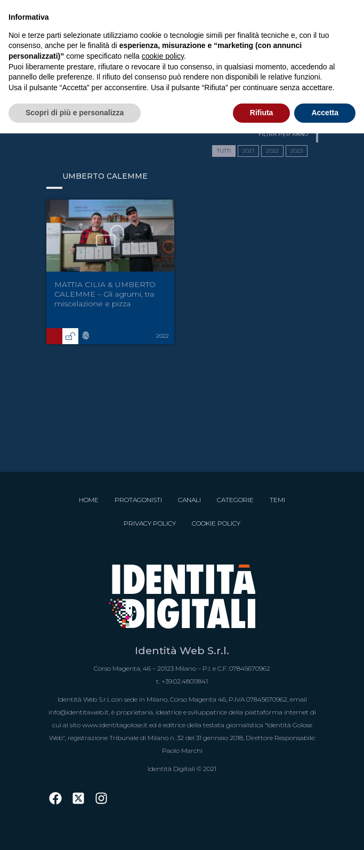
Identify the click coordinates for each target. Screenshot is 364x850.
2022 (272, 150)
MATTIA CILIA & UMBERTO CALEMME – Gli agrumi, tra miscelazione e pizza (105, 294)
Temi (277, 500)
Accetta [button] (324, 112)
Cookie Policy (216, 523)
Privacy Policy (150, 523)
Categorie (235, 500)
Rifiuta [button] (261, 112)
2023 (296, 150)
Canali (189, 500)
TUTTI (224, 150)
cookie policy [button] (163, 56)
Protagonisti (138, 500)
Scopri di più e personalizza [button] (75, 112)
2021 (248, 150)
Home (89, 500)
